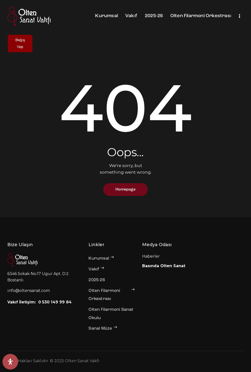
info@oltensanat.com (28, 290)
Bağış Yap (20, 43)
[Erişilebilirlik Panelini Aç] (10, 362)
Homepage (125, 190)
